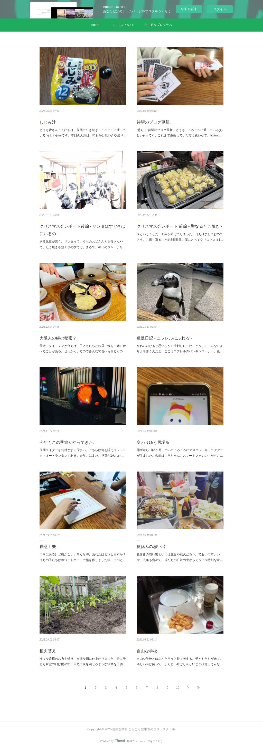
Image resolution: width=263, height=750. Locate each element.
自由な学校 (147, 651)
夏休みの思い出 (151, 546)
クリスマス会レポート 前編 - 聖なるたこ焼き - (179, 226)
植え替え (48, 651)
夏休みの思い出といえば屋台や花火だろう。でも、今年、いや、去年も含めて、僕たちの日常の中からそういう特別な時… (180, 557)
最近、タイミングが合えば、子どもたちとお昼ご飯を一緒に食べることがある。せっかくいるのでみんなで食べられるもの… (83, 348)
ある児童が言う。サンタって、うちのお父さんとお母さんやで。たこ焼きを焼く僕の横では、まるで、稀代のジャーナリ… (83, 244)
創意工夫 (48, 546)
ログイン (220, 9)
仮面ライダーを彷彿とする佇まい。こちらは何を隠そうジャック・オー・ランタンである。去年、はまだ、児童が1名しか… (83, 452)
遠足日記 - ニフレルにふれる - (164, 338)
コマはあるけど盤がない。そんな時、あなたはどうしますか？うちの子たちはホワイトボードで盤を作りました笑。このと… (83, 557)
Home (95, 25)
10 (177, 687)
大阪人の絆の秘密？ (58, 338)
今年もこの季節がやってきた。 (68, 442)
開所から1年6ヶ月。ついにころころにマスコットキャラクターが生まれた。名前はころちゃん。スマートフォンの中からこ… (180, 452)
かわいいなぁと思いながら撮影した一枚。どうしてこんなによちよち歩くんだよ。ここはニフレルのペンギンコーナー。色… (180, 348)
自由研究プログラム (158, 25)
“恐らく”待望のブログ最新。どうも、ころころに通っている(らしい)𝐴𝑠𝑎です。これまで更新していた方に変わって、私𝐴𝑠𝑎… (180, 132)
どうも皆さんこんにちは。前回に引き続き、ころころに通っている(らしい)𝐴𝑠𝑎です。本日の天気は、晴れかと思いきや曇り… (83, 132)
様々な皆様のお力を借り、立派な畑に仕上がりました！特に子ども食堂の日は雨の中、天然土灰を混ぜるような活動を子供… (83, 661)
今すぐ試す (189, 9)
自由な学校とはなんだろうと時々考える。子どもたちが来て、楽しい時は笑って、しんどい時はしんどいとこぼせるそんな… (180, 661)
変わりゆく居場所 (153, 442)
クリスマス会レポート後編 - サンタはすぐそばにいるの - (82, 230)
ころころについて (121, 25)
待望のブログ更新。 (155, 122)
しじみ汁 (48, 122)
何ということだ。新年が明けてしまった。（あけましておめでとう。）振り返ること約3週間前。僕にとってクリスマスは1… (180, 237)
